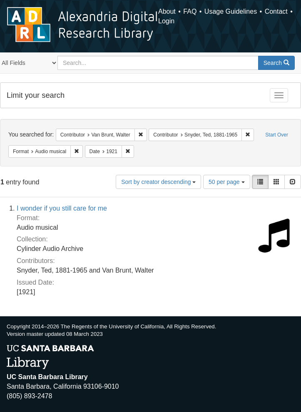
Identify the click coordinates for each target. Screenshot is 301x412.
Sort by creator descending (158, 182)
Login (166, 21)
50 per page (227, 182)
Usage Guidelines (230, 11)
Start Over (276, 135)
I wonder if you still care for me (62, 208)
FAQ (190, 11)
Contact (276, 11)
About (167, 11)
